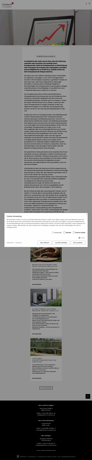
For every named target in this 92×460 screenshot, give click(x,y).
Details (83, 238)
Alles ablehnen (44, 242)
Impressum (18, 242)
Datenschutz (10, 242)
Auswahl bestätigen (61, 242)
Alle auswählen (78, 242)
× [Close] (86, 214)
